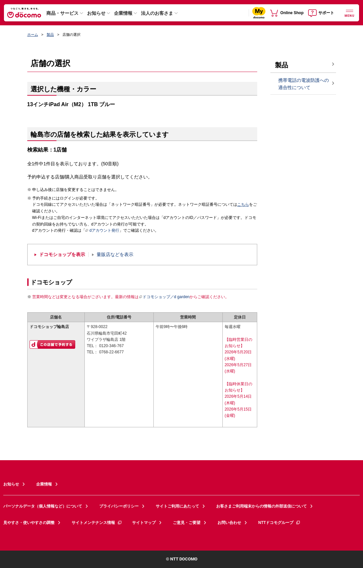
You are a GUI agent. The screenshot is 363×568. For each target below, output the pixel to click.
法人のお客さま (157, 13)
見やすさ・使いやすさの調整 (29, 522)
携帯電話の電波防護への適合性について (303, 84)
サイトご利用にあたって (177, 506)
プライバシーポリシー (119, 506)
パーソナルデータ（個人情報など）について (42, 506)
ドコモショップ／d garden (164, 297)
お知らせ (96, 13)
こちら (243, 204)
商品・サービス (62, 13)
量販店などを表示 (115, 254)
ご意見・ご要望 (186, 522)
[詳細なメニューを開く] (349, 13)
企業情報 (123, 13)
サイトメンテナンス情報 (97, 522)
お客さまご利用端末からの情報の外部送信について (261, 506)
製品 (50, 34)
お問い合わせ (229, 522)
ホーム (32, 34)
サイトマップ (144, 522)
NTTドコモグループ (279, 522)
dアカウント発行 (102, 230)
